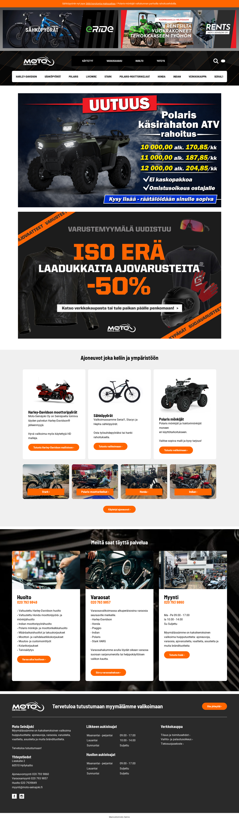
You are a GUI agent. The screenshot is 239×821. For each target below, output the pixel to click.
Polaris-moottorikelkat (135, 76)
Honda (161, 76)
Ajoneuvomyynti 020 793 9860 (30, 774)
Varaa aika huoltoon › (34, 659)
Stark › (46, 491)
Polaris (73, 76)
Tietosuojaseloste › (172, 743)
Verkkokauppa (197, 76)
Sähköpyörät (53, 76)
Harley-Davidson (26, 76)
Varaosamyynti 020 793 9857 (30, 778)
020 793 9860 (174, 602)
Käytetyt (87, 60)
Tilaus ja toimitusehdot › (175, 735)
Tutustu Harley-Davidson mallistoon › (53, 447)
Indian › (193, 491)
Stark (108, 76)
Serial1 (218, 76)
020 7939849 (29, 782)
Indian (177, 76)
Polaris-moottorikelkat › (95, 491)
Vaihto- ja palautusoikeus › (177, 739)
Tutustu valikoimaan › (110, 446)
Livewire (91, 76)
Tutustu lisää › (177, 654)
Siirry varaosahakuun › (108, 672)
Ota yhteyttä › (214, 706)
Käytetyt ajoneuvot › (119, 509)
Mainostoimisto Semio (119, 817)
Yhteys (161, 60)
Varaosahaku (114, 60)
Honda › (144, 491)
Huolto (139, 60)
